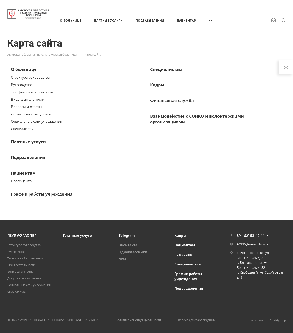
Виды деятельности (27, 99)
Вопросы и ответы (26, 106)
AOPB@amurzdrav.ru (253, 244)
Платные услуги (28, 141)
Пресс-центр (21, 181)
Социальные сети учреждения (36, 121)
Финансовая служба (172, 100)
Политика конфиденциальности (138, 320)
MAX (122, 258)
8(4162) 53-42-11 (251, 235)
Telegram (127, 235)
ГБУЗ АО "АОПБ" (21, 235)
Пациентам (23, 173)
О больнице (24, 69)
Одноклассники (133, 252)
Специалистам (166, 69)
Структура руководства (30, 77)
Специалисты (22, 128)
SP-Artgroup (278, 320)
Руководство (21, 84)
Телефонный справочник (32, 92)
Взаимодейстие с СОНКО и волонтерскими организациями (197, 119)
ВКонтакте (128, 245)
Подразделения (28, 157)
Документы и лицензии (31, 114)
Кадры (157, 85)
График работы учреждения (42, 194)
